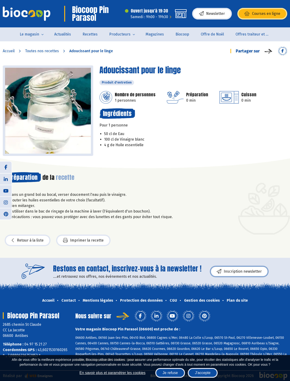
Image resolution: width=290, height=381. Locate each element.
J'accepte (202, 373)
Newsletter (212, 13)
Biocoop (182, 34)
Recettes (90, 34)
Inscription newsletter (239, 271)
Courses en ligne (262, 13)
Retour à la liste (28, 240)
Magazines (155, 34)
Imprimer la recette (83, 240)
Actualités (62, 34)
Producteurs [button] (120, 34)
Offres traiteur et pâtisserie (256, 34)
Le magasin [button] (29, 34)
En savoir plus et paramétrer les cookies (113, 373)
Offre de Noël (212, 34)
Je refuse (170, 373)
